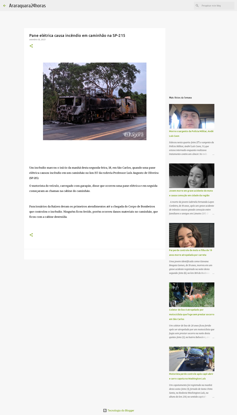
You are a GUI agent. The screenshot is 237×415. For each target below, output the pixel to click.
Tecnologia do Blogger (118, 410)
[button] (31, 46)
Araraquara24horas (27, 6)
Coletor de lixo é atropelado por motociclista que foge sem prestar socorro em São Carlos (191, 314)
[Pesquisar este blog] (217, 6)
